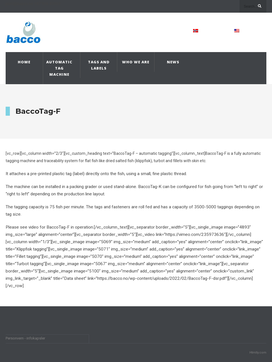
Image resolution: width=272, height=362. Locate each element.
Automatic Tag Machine (59, 68)
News (173, 61)
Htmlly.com (257, 352)
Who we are (135, 61)
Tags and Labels (99, 65)
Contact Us (159, 30)
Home (24, 61)
